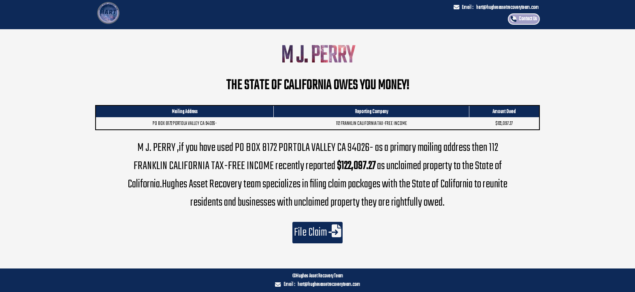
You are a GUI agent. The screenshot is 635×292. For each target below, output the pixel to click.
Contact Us (528, 19)
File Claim (317, 232)
